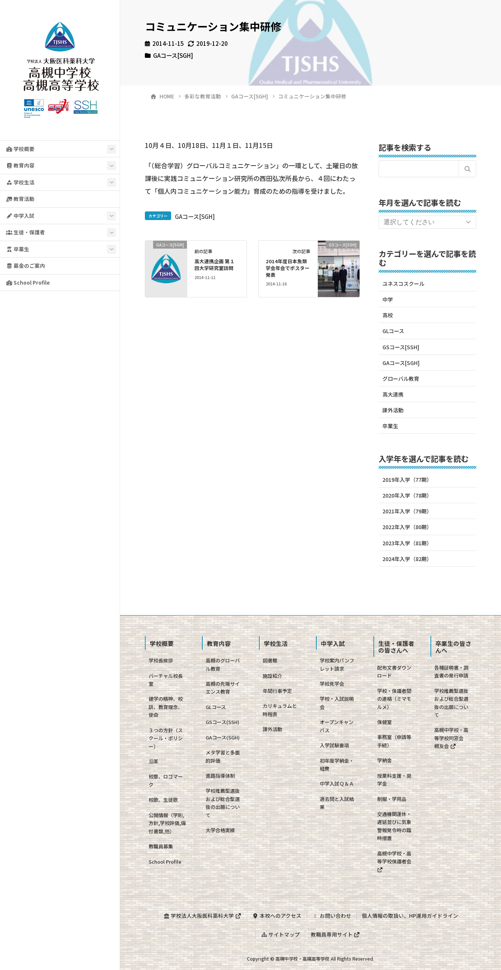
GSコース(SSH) (222, 722)
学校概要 (20, 148)
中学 (387, 299)
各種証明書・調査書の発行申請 (451, 671)
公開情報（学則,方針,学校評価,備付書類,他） (167, 823)
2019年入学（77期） (407, 479)
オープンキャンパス (337, 725)
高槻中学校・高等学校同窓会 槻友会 (451, 738)
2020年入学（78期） (407, 495)
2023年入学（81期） (407, 543)
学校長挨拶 (161, 660)
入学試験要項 (334, 745)
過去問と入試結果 (337, 802)
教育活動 (20, 198)
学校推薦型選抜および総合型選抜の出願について (223, 802)
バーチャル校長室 (166, 679)
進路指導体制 (220, 775)
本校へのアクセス (276, 915)
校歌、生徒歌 (163, 799)
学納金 (384, 760)
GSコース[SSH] (400, 347)
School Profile (28, 282)
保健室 (384, 722)
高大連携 (392, 394)
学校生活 (20, 182)
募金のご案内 (25, 265)
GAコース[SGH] (173, 55)
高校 (387, 315)
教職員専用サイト (335, 934)
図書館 (270, 660)
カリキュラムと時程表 (280, 709)
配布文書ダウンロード (394, 671)
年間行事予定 (277, 690)
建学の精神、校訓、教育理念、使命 (166, 706)
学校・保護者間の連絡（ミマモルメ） (394, 699)
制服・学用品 (391, 799)
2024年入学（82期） (407, 559)
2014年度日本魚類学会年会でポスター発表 (288, 268)
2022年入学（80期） (407, 527)
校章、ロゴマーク (166, 780)
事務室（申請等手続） (394, 740)
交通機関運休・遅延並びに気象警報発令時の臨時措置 (394, 826)
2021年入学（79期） (407, 511)
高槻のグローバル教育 (223, 664)
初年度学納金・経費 (337, 764)
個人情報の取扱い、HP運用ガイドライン (410, 915)
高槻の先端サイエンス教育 (223, 687)
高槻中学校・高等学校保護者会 (394, 861)
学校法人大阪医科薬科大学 (202, 915)
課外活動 (392, 410)
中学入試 (20, 215)
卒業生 (17, 249)
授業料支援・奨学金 (394, 779)
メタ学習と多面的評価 (223, 756)
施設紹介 (272, 675)
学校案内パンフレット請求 (337, 664)
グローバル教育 (400, 378)
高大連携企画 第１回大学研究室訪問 (214, 265)
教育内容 (20, 165)
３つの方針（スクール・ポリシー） (166, 738)
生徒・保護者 (25, 232)
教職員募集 (161, 846)
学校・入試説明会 (337, 702)
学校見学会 (332, 683)
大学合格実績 (220, 830)
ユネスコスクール (403, 283)
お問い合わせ (331, 915)
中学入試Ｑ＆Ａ (337, 783)
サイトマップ (280, 934)
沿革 (153, 761)
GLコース (393, 331)
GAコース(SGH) (223, 737)
